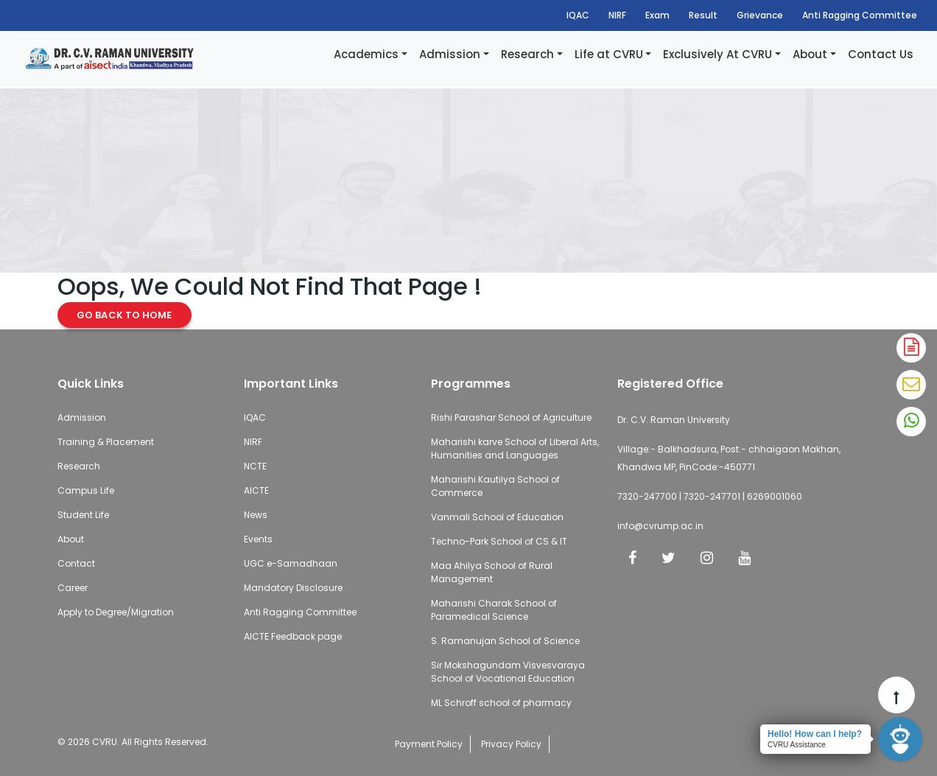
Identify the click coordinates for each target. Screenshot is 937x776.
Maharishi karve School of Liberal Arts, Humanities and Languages (515, 448)
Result (703, 15)
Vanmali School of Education (497, 517)
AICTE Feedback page (293, 636)
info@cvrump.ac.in (660, 526)
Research (527, 54)
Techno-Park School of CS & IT (499, 541)
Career (72, 587)
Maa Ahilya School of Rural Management (491, 572)
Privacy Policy (511, 744)
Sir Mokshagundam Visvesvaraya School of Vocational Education (508, 672)
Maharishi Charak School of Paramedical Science (494, 610)
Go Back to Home (124, 315)
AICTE (256, 490)
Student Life (83, 514)
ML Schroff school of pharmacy (501, 702)
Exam (657, 15)
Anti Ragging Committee (859, 15)
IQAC (577, 15)
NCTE (255, 466)
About (810, 54)
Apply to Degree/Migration (115, 612)
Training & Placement (105, 442)
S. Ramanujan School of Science (505, 641)
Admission (449, 54)
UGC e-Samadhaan (290, 563)
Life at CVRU (609, 54)
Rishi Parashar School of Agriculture (511, 417)
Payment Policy (429, 744)
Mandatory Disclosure (293, 587)
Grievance (760, 15)
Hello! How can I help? (815, 734)
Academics (366, 54)
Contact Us (880, 54)
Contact (76, 563)
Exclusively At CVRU (717, 54)
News (255, 514)
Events (258, 539)
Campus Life (85, 490)
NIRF (617, 15)
